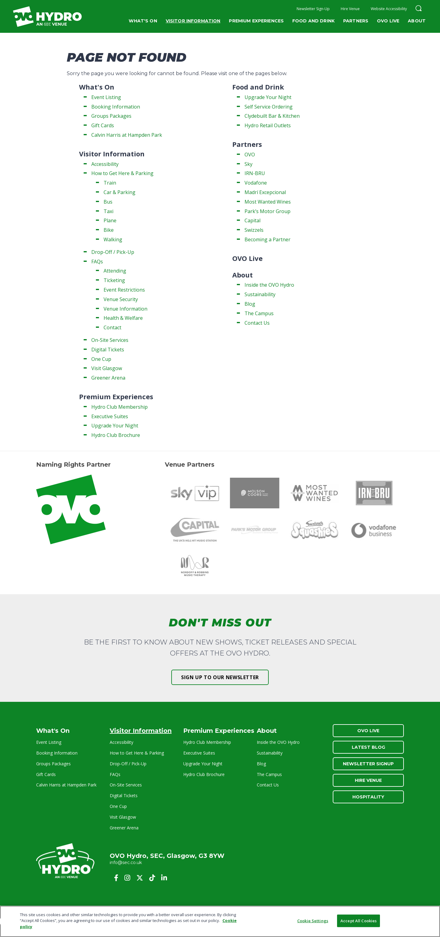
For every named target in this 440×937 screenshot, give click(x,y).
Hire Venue (350, 8)
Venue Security (121, 299)
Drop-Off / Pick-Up (112, 252)
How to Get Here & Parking (122, 173)
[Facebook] (116, 878)
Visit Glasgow (106, 368)
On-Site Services (109, 340)
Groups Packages (111, 116)
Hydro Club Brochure (115, 435)
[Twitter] (139, 878)
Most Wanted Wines (268, 201)
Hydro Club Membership (119, 406)
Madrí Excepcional (265, 192)
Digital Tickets (107, 349)
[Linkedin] (164, 878)
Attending (115, 270)
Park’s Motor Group (267, 211)
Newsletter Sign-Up (313, 8)
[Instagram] (127, 878)
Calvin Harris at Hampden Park (126, 135)
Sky (248, 164)
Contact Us (257, 322)
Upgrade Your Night (114, 425)
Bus (108, 201)
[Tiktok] (152, 878)
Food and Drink (313, 21)
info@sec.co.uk (126, 862)
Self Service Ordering (269, 106)
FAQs (97, 261)
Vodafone (256, 182)
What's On (143, 21)
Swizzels (254, 230)
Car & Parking (119, 192)
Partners (355, 21)
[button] (418, 9)
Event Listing (106, 97)
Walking (113, 239)
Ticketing (114, 280)
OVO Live (388, 21)
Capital (252, 220)
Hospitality (368, 797)
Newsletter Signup (368, 764)
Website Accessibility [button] (389, 8)
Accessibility (105, 164)
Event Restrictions (124, 289)
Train (110, 182)
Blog (250, 303)
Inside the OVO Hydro (269, 284)
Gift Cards (102, 125)
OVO (250, 154)
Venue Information (125, 308)
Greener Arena (108, 377)
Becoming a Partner (267, 239)
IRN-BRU (255, 173)
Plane (110, 220)
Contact (112, 327)
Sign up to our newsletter (220, 677)
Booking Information (115, 106)
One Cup (101, 359)
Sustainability (260, 294)
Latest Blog (368, 747)
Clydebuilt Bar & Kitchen (272, 116)
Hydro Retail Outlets (268, 125)
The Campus (259, 313)
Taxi (108, 211)
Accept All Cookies (358, 923)
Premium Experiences (256, 21)
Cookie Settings (312, 923)
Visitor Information (193, 21)
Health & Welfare (123, 318)
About (417, 21)
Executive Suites (109, 416)
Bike (109, 230)
